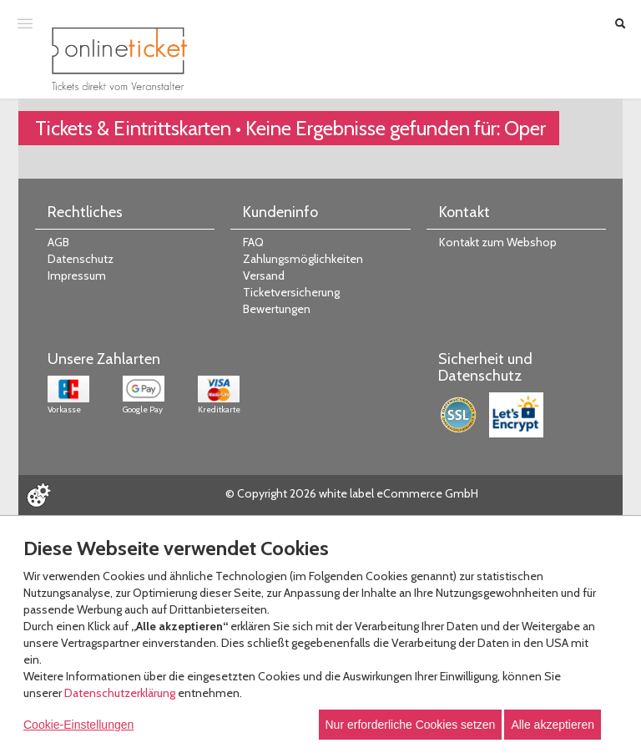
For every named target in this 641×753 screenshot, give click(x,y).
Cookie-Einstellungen (78, 724)
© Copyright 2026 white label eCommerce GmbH (351, 493)
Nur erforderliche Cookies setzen (411, 724)
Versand (264, 275)
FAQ (253, 242)
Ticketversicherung (291, 292)
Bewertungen (276, 308)
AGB (58, 242)
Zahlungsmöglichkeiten (303, 258)
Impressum (77, 275)
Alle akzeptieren (552, 724)
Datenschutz (81, 258)
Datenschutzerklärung (119, 692)
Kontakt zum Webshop (498, 242)
